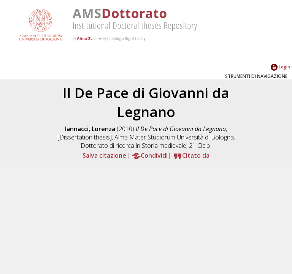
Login (280, 67)
